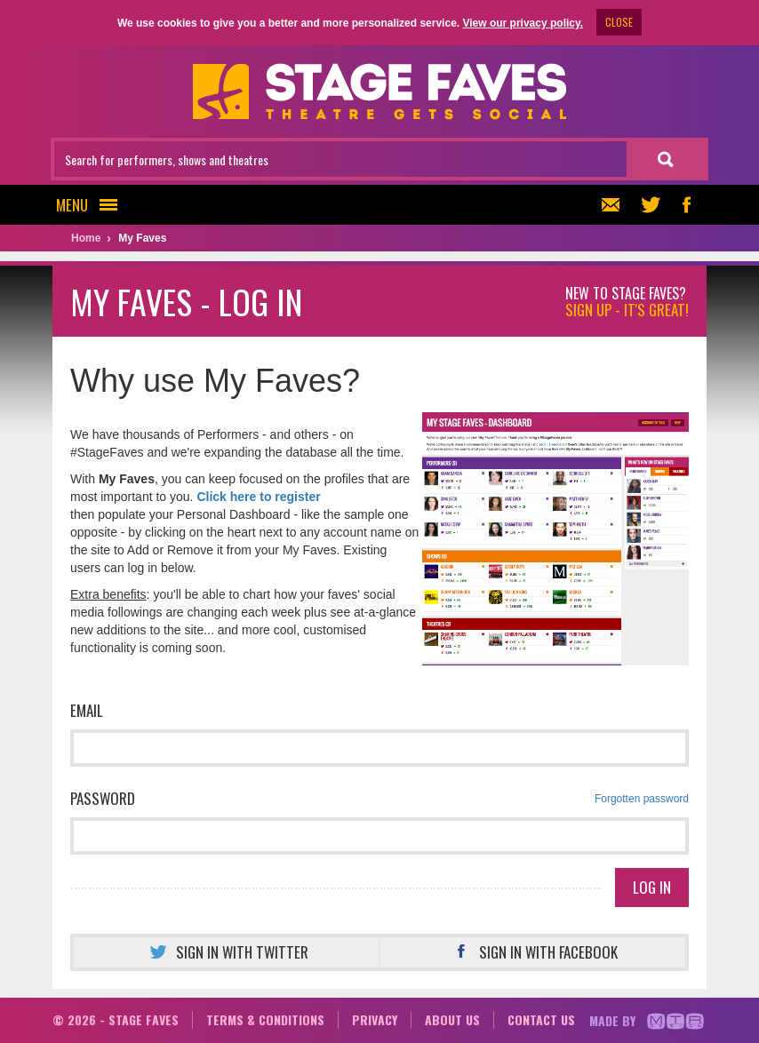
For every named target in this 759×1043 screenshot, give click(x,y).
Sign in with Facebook (533, 952)
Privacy (374, 1019)
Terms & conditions (265, 1019)
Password (379, 798)
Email (86, 710)
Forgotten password (642, 798)
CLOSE (619, 21)
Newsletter (608, 204)
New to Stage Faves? (627, 302)
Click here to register (258, 497)
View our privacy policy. (522, 23)
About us (452, 1019)
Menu (92, 205)
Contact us (541, 1019)
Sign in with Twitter (226, 952)
